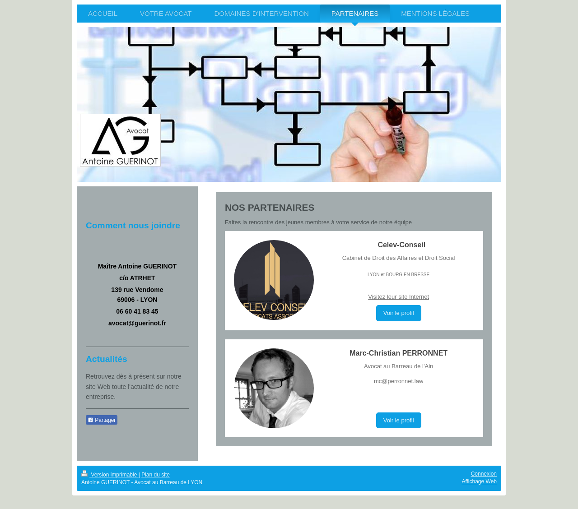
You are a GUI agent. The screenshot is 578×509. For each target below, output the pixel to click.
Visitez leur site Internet (398, 296)
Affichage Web (479, 481)
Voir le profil (398, 313)
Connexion (484, 474)
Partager (102, 420)
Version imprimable (110, 475)
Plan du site (155, 475)
